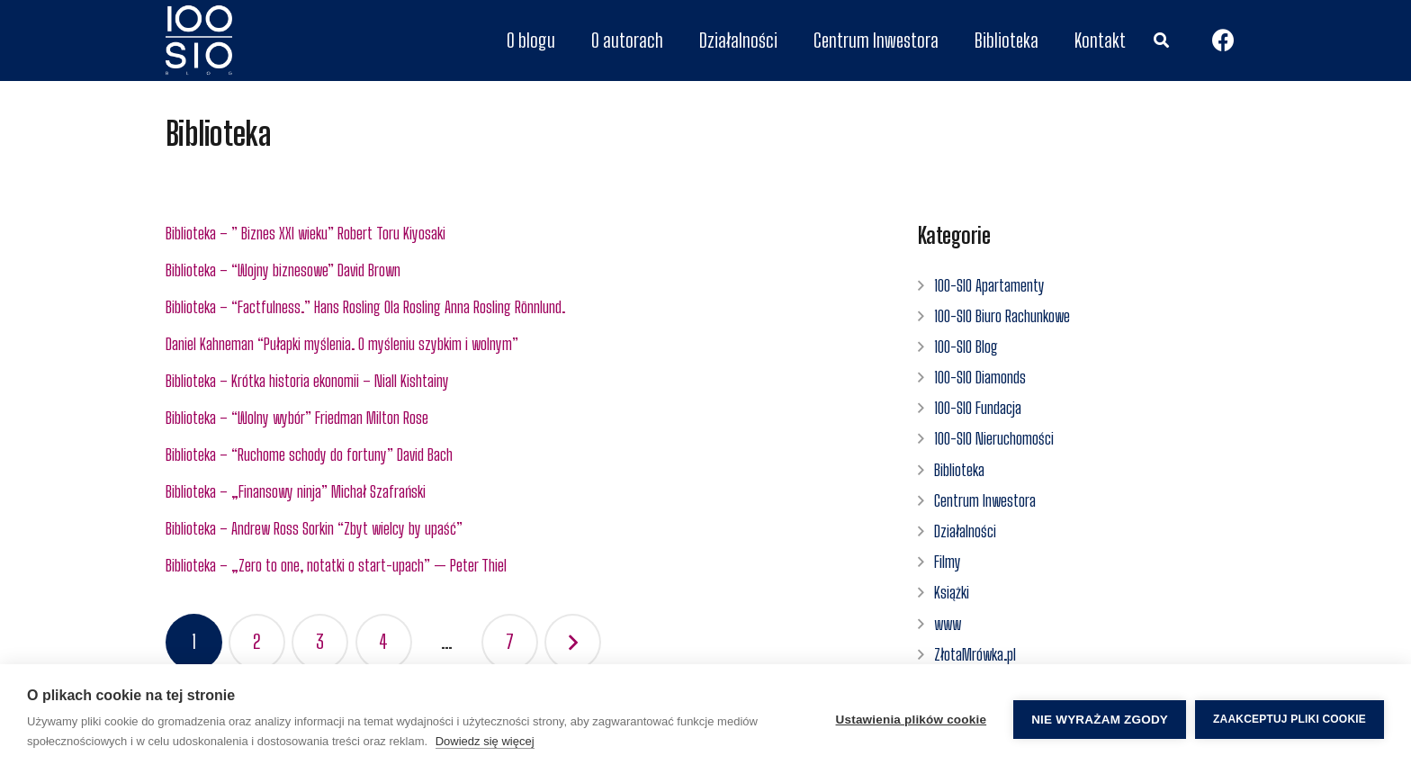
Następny (572, 642)
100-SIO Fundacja (977, 408)
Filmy (947, 562)
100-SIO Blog (966, 346)
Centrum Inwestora (985, 500)
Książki (951, 592)
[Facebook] (1222, 40)
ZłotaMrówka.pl (975, 654)
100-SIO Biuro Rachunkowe (1002, 316)
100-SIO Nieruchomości (994, 438)
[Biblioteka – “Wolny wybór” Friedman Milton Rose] (517, 418)
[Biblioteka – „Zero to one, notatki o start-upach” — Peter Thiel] (517, 566)
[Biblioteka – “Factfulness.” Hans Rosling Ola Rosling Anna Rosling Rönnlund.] (517, 307)
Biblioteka (959, 470)
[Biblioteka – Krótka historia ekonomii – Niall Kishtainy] (517, 381)
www (947, 624)
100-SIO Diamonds (980, 377)
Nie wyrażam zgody (1099, 719)
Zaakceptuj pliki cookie (1289, 719)
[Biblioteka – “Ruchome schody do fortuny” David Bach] (517, 455)
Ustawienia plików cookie (911, 719)
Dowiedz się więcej (485, 741)
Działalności (965, 531)
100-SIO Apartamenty (989, 285)
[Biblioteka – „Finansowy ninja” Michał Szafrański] (517, 492)
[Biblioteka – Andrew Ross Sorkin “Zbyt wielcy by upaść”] (517, 529)
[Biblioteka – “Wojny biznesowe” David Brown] (517, 270)
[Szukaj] (1160, 40)
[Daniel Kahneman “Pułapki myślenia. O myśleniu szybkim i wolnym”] (517, 344)
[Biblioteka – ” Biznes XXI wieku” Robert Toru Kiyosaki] (517, 233)
